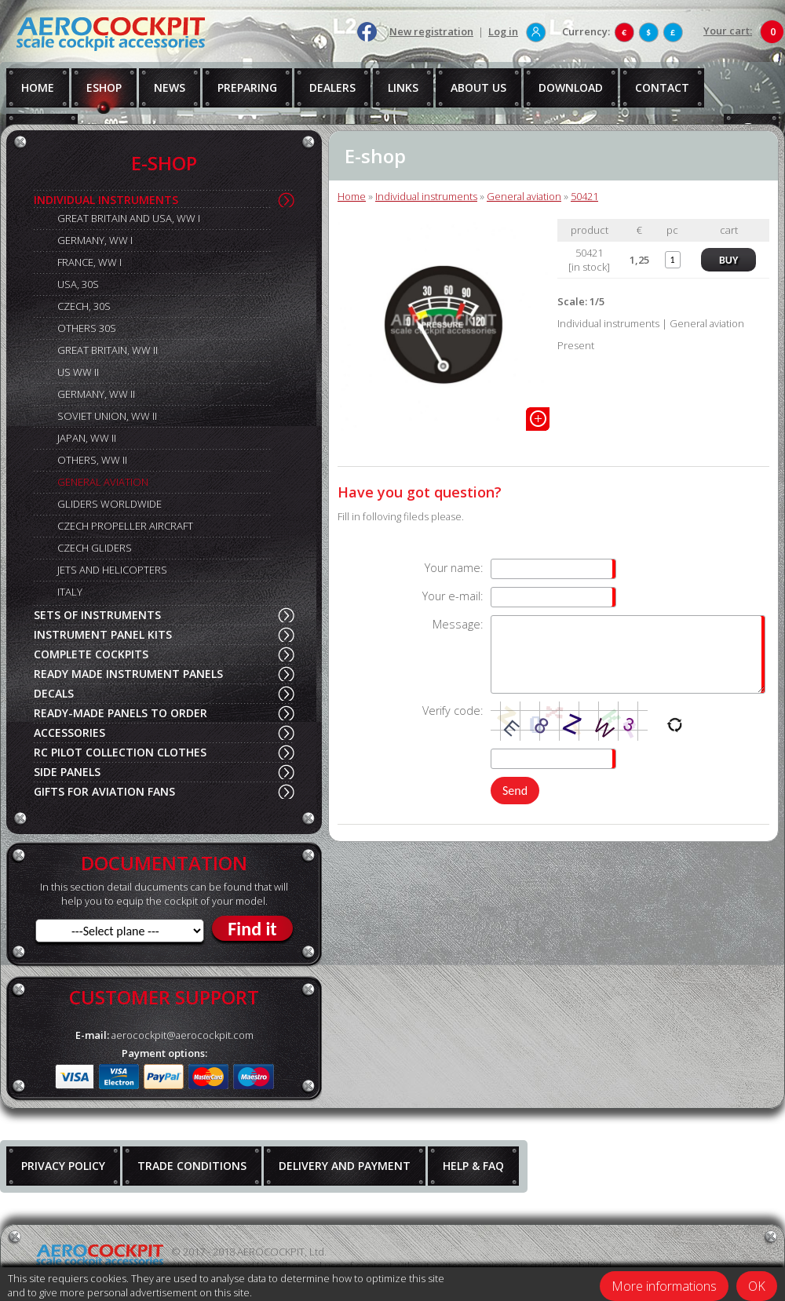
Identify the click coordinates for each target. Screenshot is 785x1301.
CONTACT (662, 87)
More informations (664, 1286)
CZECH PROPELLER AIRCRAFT (125, 526)
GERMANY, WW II (96, 394)
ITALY (69, 592)
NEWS (169, 87)
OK (756, 1286)
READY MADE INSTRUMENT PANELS (128, 673)
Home (352, 196)
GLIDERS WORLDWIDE (109, 504)
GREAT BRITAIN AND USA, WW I (128, 218)
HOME (37, 87)
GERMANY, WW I (95, 240)
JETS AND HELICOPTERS (112, 570)
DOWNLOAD (571, 87)
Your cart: (727, 31)
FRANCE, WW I (89, 262)
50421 (584, 196)
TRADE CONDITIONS (191, 1165)
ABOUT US (478, 87)
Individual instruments (426, 196)
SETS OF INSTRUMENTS (97, 614)
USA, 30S (78, 284)
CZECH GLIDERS (94, 548)
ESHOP (104, 87)
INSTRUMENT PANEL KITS (103, 634)
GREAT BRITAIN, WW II (107, 350)
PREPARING (247, 87)
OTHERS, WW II (92, 460)
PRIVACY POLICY (63, 1165)
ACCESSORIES (69, 732)
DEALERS (332, 87)
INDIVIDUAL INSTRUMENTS (106, 199)
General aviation (524, 196)
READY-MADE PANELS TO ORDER (120, 712)
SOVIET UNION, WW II (107, 416)
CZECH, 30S (84, 306)
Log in (503, 31)
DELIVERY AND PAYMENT (345, 1165)
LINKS (403, 87)
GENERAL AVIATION (102, 482)
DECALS (54, 693)
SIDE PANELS (67, 771)
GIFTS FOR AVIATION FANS (104, 791)
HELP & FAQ (473, 1165)
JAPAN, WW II (86, 438)
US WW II (78, 372)
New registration (431, 31)
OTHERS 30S (86, 328)
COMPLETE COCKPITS (91, 654)
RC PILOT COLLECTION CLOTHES (120, 752)
